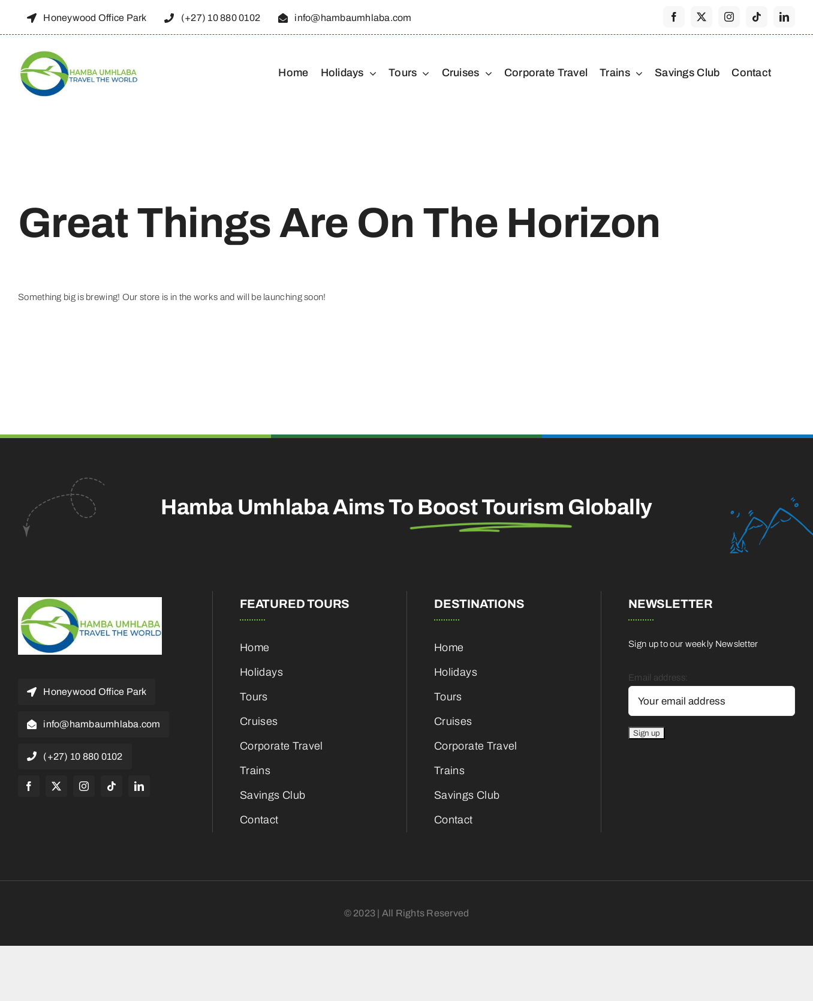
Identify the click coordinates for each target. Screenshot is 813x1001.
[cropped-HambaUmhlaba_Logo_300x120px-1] (78, 54)
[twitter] (701, 17)
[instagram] (729, 17)
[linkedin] (784, 17)
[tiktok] (756, 17)
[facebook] (674, 17)
